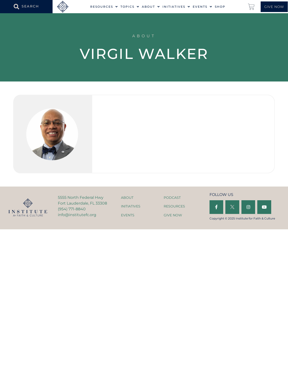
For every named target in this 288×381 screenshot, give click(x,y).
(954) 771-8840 (72, 209)
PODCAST (172, 197)
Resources (104, 6)
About (151, 6)
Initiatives (176, 6)
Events (202, 6)
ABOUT (127, 197)
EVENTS (127, 215)
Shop (220, 6)
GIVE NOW (173, 215)
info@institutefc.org (77, 214)
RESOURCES (174, 206)
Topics (129, 6)
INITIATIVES (130, 206)
